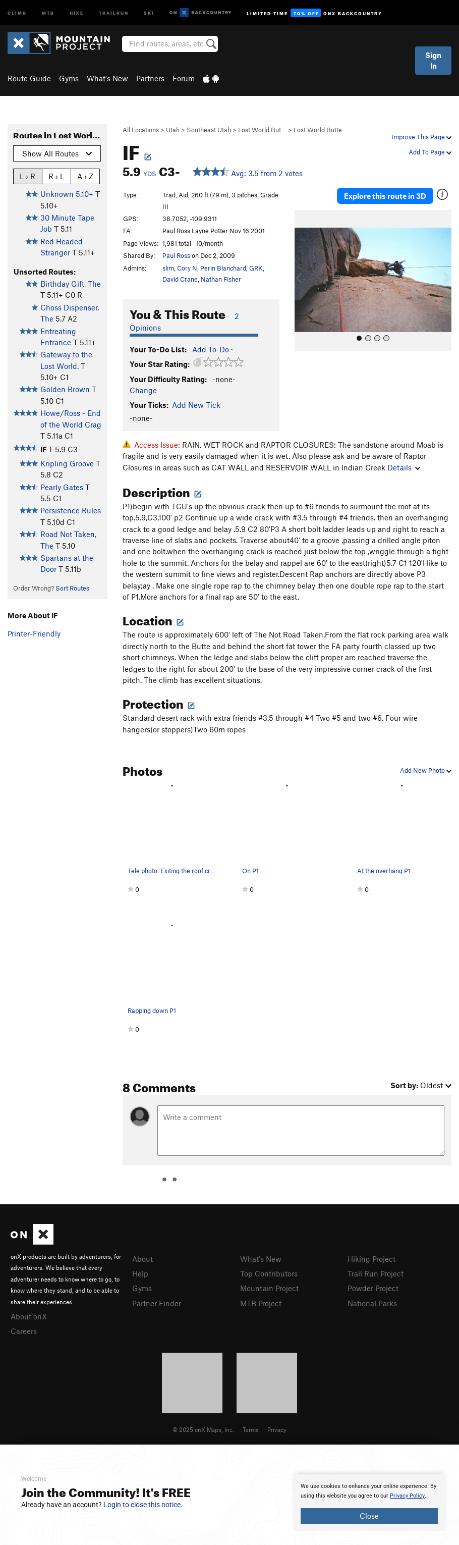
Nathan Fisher (221, 279)
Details (403, 467)
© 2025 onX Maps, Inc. (203, 1429)
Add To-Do (210, 349)
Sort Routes (72, 588)
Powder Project (373, 1288)
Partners (150, 78)
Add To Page (430, 152)
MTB (48, 12)
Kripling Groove (67, 463)
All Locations (141, 130)
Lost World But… (262, 130)
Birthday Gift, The (70, 283)
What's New (107, 78)
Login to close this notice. (143, 1505)
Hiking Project (371, 1258)
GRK (256, 268)
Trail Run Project (376, 1273)
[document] (369, 1502)
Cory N (187, 268)
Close (369, 1515)
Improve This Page (421, 137)
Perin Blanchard (223, 268)
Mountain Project (269, 1288)
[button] (305, 280)
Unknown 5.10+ (66, 193)
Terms (251, 1429)
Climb (17, 12)
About (142, 1258)
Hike (77, 12)
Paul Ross (176, 255)
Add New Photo (425, 770)
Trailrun (114, 12)
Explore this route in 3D (385, 195)
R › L (56, 176)
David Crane (180, 279)
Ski (149, 12)
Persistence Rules (70, 510)
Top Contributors (269, 1273)
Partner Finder (156, 1303)
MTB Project (260, 1303)
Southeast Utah (209, 130)
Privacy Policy (407, 1496)
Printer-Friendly (34, 633)
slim (168, 268)
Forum (184, 78)
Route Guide (29, 78)
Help (140, 1273)
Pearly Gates (61, 487)
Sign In (433, 60)
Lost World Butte (318, 130)
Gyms (69, 78)
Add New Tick (196, 404)
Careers (24, 1331)
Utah (173, 130)
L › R (27, 176)
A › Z (85, 176)
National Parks (372, 1303)
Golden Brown (65, 389)
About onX (29, 1316)
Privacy (276, 1429)
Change (143, 390)
